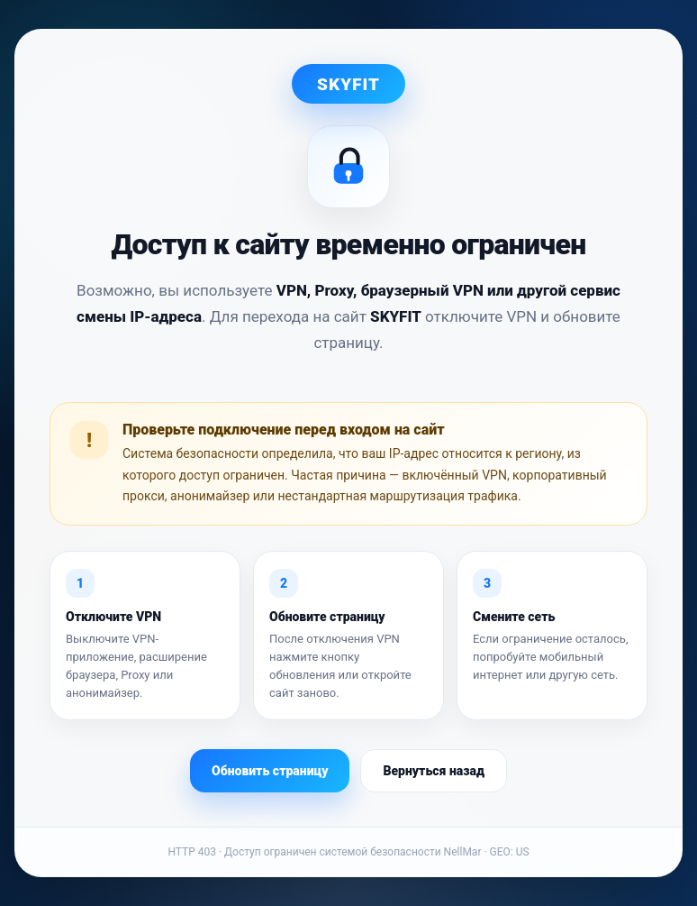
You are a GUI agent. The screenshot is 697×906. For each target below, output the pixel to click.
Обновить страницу (270, 771)
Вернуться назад (433, 771)
